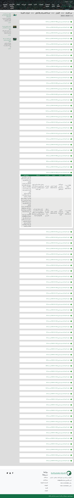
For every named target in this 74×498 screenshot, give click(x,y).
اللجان (58, 13)
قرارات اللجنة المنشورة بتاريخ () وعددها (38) (57, 366)
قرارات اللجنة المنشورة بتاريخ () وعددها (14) (57, 388)
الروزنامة (24, 4)
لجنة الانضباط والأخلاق (42, 13)
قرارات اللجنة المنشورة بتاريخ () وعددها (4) (57, 27)
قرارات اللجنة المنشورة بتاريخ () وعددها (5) (57, 144)
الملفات (30, 4)
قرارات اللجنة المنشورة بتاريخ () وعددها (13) (57, 22)
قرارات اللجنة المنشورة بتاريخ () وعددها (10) (57, 72)
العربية (71, 2)
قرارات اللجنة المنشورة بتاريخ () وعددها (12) (57, 50)
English (66, 2)
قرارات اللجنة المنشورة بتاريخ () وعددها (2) (57, 105)
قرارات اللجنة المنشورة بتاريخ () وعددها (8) (57, 55)
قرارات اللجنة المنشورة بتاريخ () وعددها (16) (57, 438)
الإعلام (18, 4)
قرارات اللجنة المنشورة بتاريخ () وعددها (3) (57, 77)
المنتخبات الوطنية (47, 5)
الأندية (35, 4)
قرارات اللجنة (25, 13)
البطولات (41, 4)
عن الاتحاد (58, 5)
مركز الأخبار (53, 5)
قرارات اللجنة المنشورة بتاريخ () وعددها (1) (57, 44)
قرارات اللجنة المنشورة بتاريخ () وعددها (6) (57, 33)
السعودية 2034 (5, 5)
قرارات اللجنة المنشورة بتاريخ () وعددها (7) (57, 61)
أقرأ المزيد (9, 22)
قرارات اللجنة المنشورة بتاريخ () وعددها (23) (57, 38)
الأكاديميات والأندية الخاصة (11, 6)
